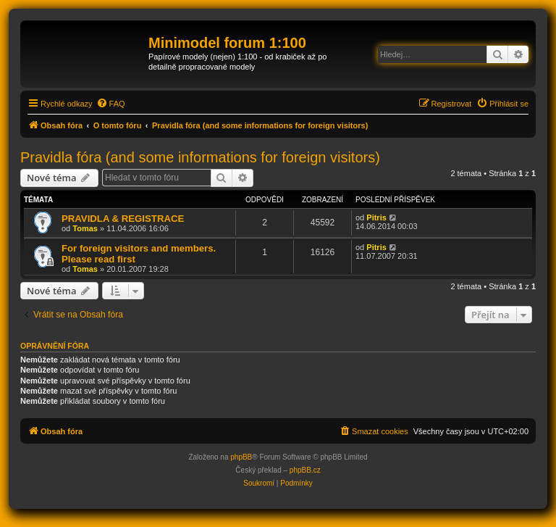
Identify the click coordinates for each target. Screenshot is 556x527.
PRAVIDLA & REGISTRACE (123, 218)
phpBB (241, 457)
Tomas (85, 228)
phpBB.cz (305, 470)
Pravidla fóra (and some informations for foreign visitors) (200, 157)
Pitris (376, 217)
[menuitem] (110, 103)
